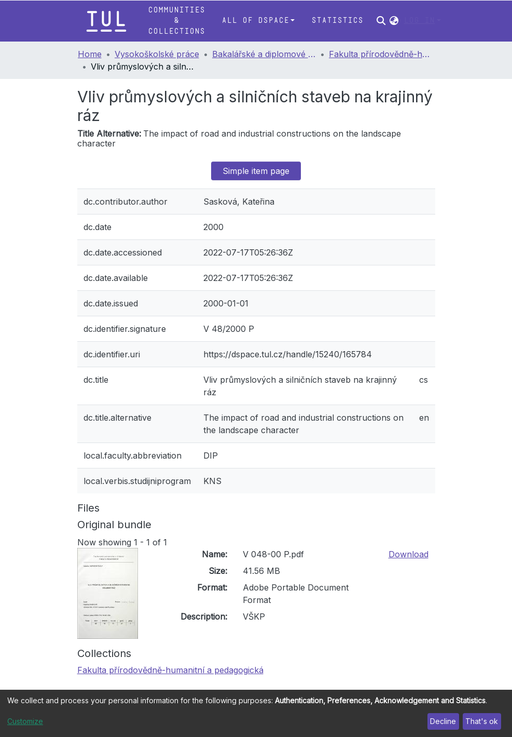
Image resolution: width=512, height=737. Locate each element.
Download (408, 554)
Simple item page (256, 171)
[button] (394, 21)
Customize (25, 721)
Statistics (337, 20)
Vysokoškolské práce (157, 54)
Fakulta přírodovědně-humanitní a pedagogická (381, 54)
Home (90, 54)
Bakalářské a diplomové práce (264, 54)
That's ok (481, 721)
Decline (443, 721)
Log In (419, 20)
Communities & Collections (176, 20)
